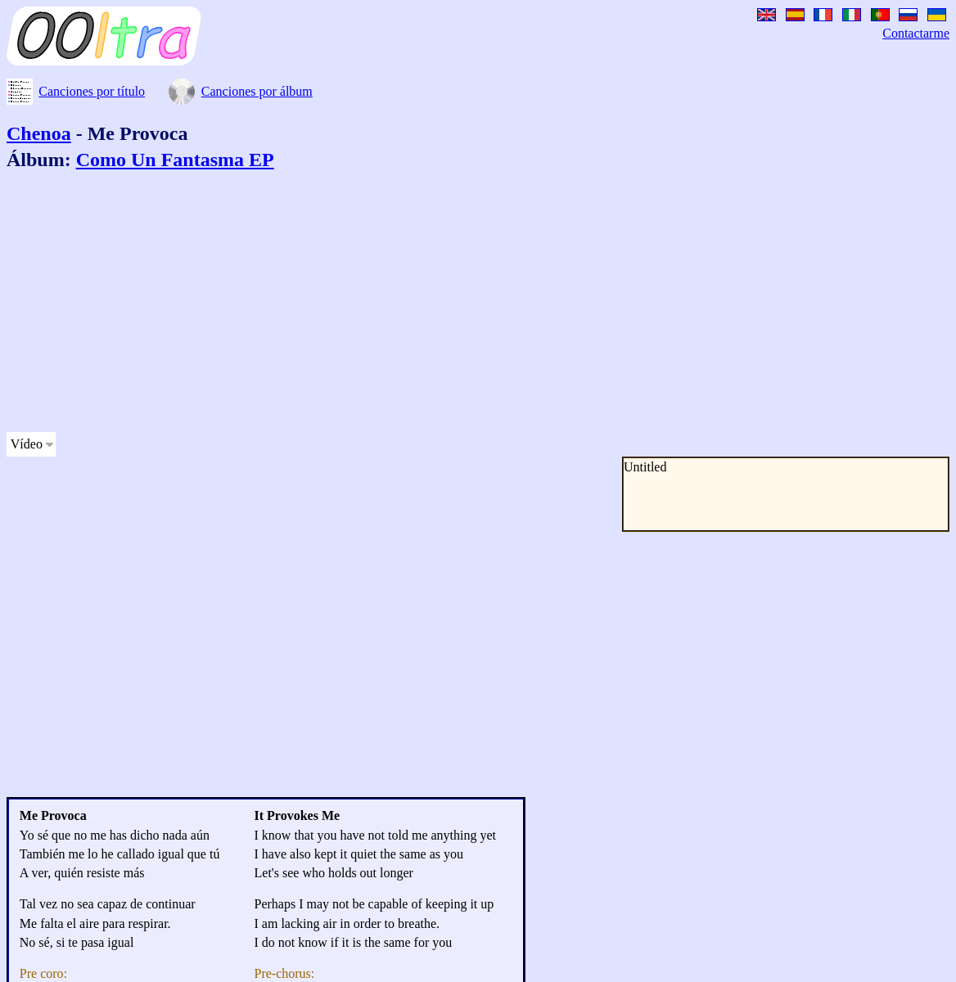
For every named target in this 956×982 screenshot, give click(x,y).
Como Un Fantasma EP (175, 159)
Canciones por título (91, 91)
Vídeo (27, 444)
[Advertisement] (419, 304)
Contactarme (915, 33)
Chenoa (39, 133)
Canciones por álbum (257, 91)
